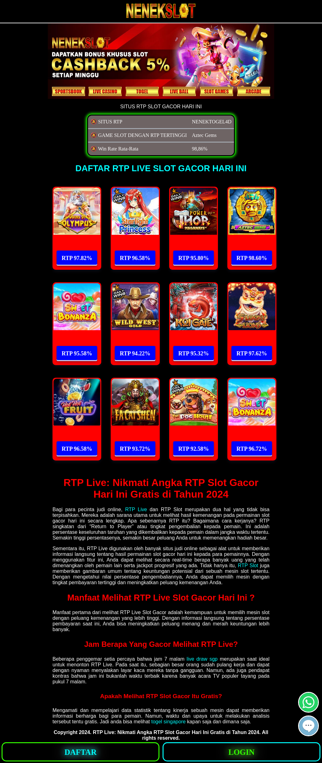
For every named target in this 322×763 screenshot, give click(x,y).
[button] (308, 725)
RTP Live (136, 509)
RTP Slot (248, 565)
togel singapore (168, 721)
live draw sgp (202, 659)
